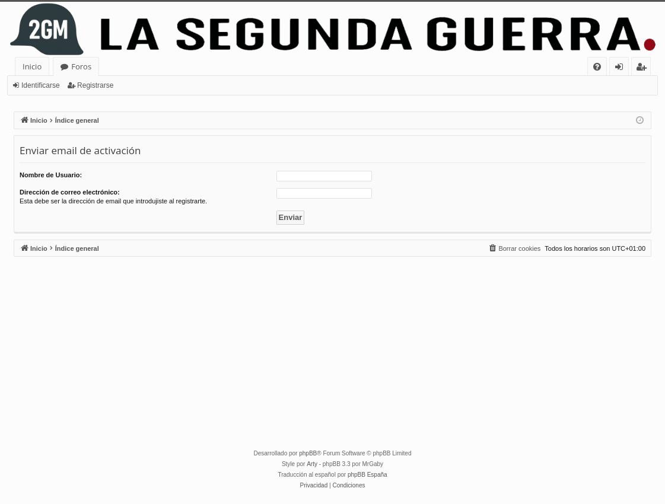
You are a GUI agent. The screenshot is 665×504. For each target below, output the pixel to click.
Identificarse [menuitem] (622, 68)
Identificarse (40, 85)
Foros (81, 66)
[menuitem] (597, 67)
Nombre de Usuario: (51, 174)
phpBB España (367, 474)
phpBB (308, 453)
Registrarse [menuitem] (643, 68)
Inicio (32, 66)
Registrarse (95, 85)
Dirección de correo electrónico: (70, 192)
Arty (312, 464)
